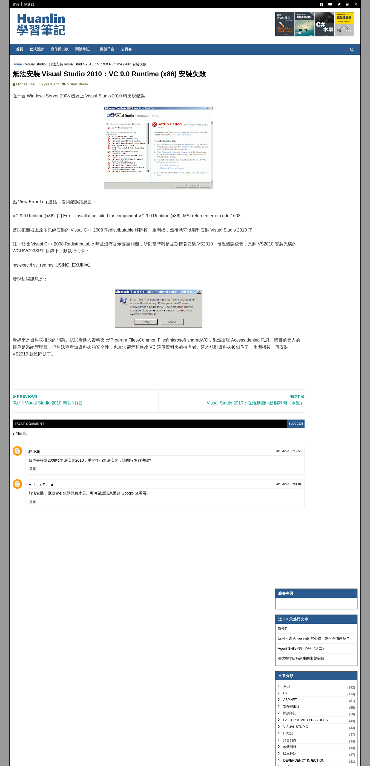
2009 (285, 627)
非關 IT (286, 341)
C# (283, 166)
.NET (284, 159)
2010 (285, 472)
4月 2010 (292, 524)
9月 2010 (292, 498)
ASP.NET (287, 173)
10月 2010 (294, 491)
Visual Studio (38, 64)
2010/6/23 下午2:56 (244, 455)
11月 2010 (294, 484)
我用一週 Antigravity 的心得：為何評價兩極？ (311, 111)
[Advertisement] (137, 374)
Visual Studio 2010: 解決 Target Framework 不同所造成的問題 (309, 567)
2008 (285, 634)
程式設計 (39, 49)
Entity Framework (298, 280)
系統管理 (287, 260)
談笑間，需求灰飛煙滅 (302, 575)
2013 (285, 452)
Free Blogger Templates (95, 758)
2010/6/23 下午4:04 (244, 488)
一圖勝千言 (108, 49)
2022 (285, 393)
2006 (285, 647)
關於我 (31, 4)
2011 (285, 466)
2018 (285, 419)
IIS (283, 294)
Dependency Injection (301, 233)
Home (20, 64)
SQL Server (291, 300)
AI (282, 287)
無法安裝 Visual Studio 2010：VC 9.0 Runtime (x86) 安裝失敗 (313, 543)
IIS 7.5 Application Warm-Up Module (312, 582)
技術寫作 (287, 253)
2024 (285, 380)
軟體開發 (287, 220)
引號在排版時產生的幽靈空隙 (298, 131)
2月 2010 (292, 612)
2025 (285, 373)
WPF (284, 307)
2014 (285, 446)
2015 (285, 439)
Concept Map (293, 314)
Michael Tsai (41, 489)
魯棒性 (280, 101)
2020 (285, 406)
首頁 (18, 4)
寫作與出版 (62, 49)
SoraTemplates (43, 758)
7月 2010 (292, 511)
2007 (285, 640)
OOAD (285, 274)
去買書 (129, 49)
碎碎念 (286, 240)
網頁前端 (287, 267)
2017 (285, 426)
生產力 (286, 334)
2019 (285, 413)
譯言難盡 (287, 213)
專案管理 (287, 327)
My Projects (292, 321)
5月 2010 (292, 517)
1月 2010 (292, 619)
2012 (285, 459)
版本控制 (287, 227)
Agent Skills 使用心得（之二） (299, 121)
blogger (250, 427)
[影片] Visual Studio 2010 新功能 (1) (312, 558)
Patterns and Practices (303, 193)
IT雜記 (285, 206)
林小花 (36, 455)
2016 (285, 432)
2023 (285, 387)
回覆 (35, 472)
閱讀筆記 (85, 49)
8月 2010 (292, 504)
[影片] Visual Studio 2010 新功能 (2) (312, 552)
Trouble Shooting (298, 246)
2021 (285, 400)
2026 (285, 367)
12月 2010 (294, 478)
